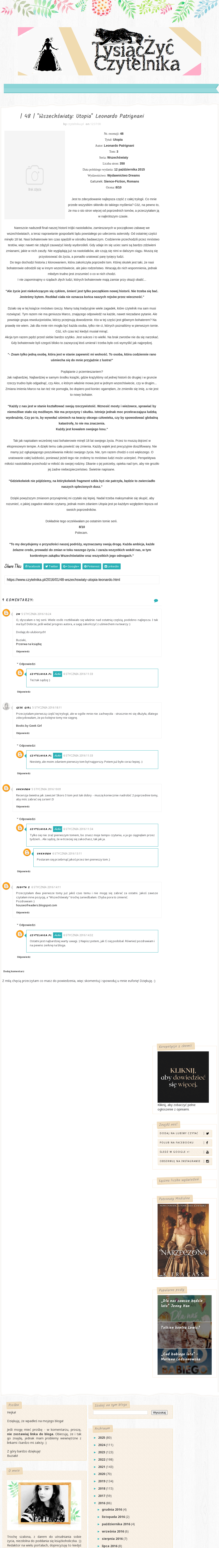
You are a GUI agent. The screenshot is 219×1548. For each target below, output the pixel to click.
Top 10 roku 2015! (98, 1459)
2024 (87, 1153)
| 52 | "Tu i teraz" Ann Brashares (110, 1347)
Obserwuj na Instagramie (185, 233)
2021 (87, 1175)
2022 (87, 1167)
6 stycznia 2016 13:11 (72, 898)
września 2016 (98, 1239)
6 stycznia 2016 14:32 (84, 980)
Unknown (26, 834)
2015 (87, 1467)
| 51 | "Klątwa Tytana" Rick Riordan (112, 1356)
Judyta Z (26, 932)
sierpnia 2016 (98, 1247)
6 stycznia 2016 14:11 (49, 932)
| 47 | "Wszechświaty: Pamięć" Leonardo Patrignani (108, 1434)
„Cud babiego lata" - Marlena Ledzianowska (180, 429)
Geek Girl (26, 749)
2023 (87, 1160)
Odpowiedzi (30, 705)
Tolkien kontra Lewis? (180, 400)
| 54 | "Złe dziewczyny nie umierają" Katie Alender (105, 1321)
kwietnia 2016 (98, 1276)
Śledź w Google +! (185, 224)
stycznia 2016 (98, 1297)
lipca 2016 (95, 1254)
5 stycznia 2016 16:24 (39, 651)
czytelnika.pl (47, 715)
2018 (87, 1196)
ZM (21, 651)
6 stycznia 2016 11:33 (84, 715)
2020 (87, 1182)
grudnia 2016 (97, 1218)
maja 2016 (95, 1268)
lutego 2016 (96, 1290)
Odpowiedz (25, 692)
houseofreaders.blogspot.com (39, 950)
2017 (87, 1204)
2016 (87, 1211)
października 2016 (101, 1232)
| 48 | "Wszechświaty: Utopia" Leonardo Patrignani (108, 1419)
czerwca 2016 (98, 1261)
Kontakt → (17, 1256)
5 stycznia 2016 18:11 (50, 748)
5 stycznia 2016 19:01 (49, 834)
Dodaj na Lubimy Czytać (185, 205)
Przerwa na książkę (31, 685)
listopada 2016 (99, 1225)
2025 (87, 1145)
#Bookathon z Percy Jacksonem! (109, 1407)
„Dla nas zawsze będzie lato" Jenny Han (182, 375)
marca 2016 (96, 1283)
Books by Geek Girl (32, 767)
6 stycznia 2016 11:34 (84, 874)
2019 (87, 1189)
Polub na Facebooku (185, 214)
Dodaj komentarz (13, 1016)
